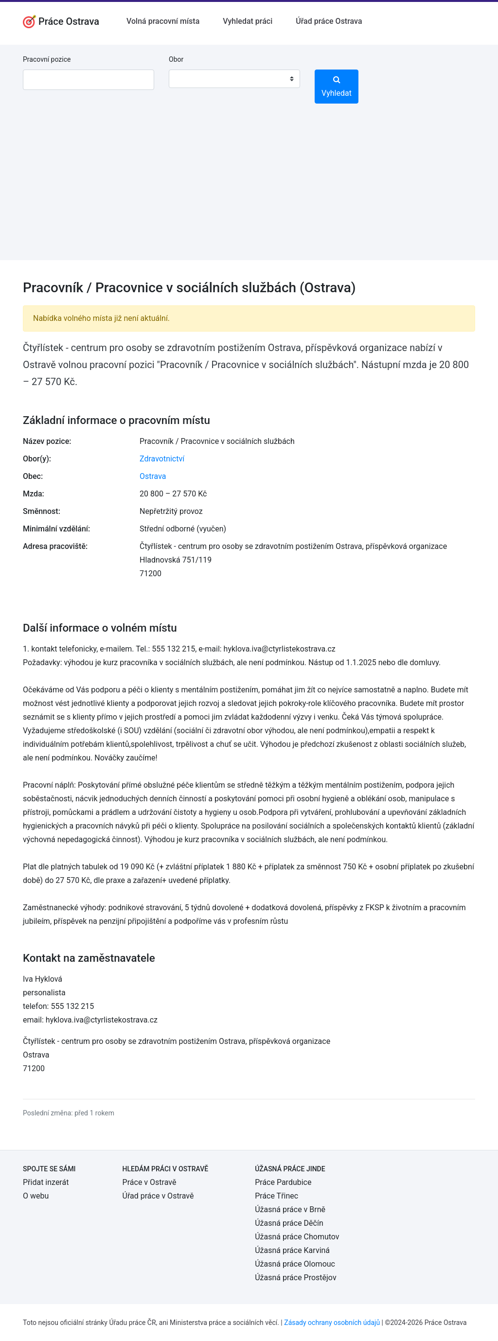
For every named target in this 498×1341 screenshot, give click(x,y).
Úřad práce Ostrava (329, 21)
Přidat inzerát (46, 1182)
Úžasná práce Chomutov (297, 1236)
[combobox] (234, 79)
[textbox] (188, 79)
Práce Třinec (276, 1195)
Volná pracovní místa (162, 21)
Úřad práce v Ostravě (158, 1195)
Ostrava (153, 476)
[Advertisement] (249, 192)
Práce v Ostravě (150, 1182)
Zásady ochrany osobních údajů (332, 1322)
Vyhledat (336, 86)
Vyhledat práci (247, 21)
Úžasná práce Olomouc (295, 1264)
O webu (36, 1195)
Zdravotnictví (162, 458)
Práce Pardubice (283, 1182)
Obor (176, 59)
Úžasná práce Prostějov (295, 1277)
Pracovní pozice (47, 59)
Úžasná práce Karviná (292, 1250)
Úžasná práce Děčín (289, 1223)
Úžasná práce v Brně (290, 1209)
